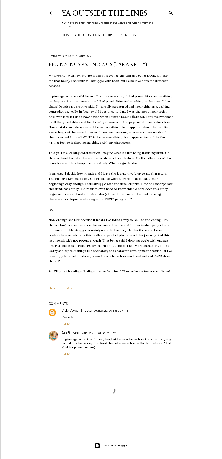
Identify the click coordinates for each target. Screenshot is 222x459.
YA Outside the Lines (104, 13)
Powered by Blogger (111, 445)
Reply (66, 323)
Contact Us (126, 35)
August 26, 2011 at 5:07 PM (111, 310)
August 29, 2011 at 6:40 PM (99, 332)
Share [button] (52, 288)
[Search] (170, 12)
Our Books (103, 35)
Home (67, 35)
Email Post (66, 288)
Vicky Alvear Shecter (77, 311)
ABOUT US (82, 35)
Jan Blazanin (71, 333)
